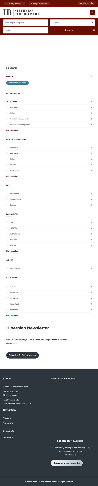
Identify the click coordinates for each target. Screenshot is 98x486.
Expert (13, 205)
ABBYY (13, 245)
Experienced (15, 199)
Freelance (14, 148)
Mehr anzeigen (12, 130)
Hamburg (14, 298)
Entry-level (14, 193)
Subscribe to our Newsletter (67, 463)
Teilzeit (13, 165)
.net (11, 222)
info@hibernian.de (40, 4)
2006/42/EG (15, 234)
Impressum (8, 437)
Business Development (20, 125)
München (14, 310)
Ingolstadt (14, 304)
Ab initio (13, 240)
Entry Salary (15, 268)
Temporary (14, 170)
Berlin (12, 287)
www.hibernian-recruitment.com (17, 403)
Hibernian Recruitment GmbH (44, 482)
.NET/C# (13, 228)
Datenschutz (8, 431)
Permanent (15, 153)
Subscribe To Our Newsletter (22, 355)
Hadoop (9, 76)
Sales (12, 113)
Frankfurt (14, 292)
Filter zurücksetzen (17, 83)
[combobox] (72, 22)
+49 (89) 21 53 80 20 (14, 4)
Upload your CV (86, 3)
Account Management (19, 119)
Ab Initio (13, 107)
